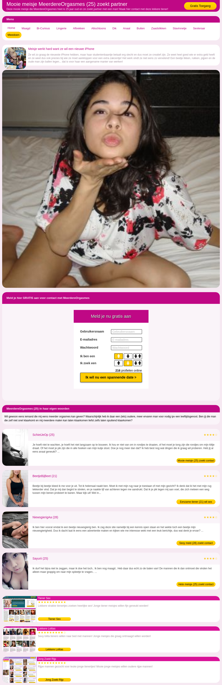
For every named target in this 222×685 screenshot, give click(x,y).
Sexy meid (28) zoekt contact (196, 543)
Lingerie (61, 28)
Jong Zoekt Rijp (54, 679)
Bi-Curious (43, 28)
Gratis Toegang (200, 6)
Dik (115, 28)
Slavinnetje (180, 28)
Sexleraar (199, 28)
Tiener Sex (54, 619)
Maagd (26, 28)
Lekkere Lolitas (54, 649)
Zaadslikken (158, 28)
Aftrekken (79, 28)
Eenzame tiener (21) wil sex (196, 501)
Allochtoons (98, 28)
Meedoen (13, 34)
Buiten (141, 28)
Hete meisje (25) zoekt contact (196, 584)
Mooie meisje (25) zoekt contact (196, 460)
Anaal (126, 28)
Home (11, 28)
